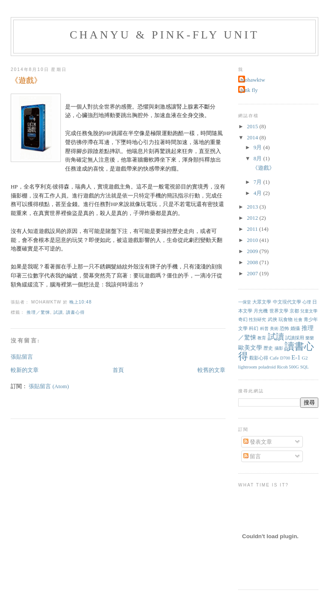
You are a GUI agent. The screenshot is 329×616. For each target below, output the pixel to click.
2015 (253, 126)
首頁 (118, 370)
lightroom (247, 366)
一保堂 (244, 302)
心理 (306, 302)
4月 (258, 193)
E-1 (295, 357)
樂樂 (309, 338)
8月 (258, 158)
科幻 (253, 328)
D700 (285, 358)
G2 (305, 357)
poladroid (266, 367)
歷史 (268, 348)
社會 (298, 319)
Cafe (274, 357)
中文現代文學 (287, 301)
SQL (304, 367)
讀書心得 (75, 312)
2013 (253, 206)
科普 (264, 328)
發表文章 (257, 442)
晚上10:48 (80, 302)
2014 (253, 137)
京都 (294, 310)
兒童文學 (308, 311)
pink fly (249, 90)
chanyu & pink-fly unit (164, 35)
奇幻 (243, 319)
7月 (258, 182)
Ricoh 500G (288, 367)
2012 (253, 218)
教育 (261, 338)
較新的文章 (25, 370)
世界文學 (278, 310)
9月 (258, 147)
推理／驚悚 (38, 312)
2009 (253, 251)
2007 (253, 273)
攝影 (279, 348)
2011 (253, 229)
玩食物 (285, 319)
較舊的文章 (211, 370)
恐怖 (284, 328)
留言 (252, 456)
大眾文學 (261, 301)
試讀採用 (294, 337)
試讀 (58, 312)
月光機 (261, 310)
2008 (253, 262)
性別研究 (257, 319)
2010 (253, 240)
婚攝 (295, 328)
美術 (274, 328)
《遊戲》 (26, 80)
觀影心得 (258, 358)
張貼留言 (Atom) (49, 386)
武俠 (272, 319)
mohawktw (252, 80)
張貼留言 (22, 357)
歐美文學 (250, 348)
